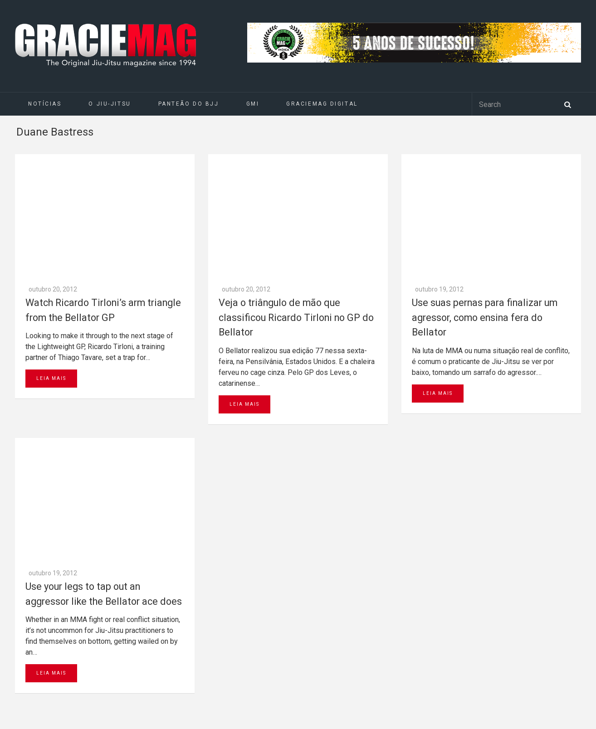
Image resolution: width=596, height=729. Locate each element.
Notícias (44, 104)
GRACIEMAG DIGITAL (322, 104)
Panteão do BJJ (188, 104)
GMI (252, 104)
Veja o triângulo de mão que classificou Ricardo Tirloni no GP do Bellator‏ (296, 197)
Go (178, 554)
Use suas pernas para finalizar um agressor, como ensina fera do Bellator (484, 197)
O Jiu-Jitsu (109, 104)
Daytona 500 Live (28, 724)
